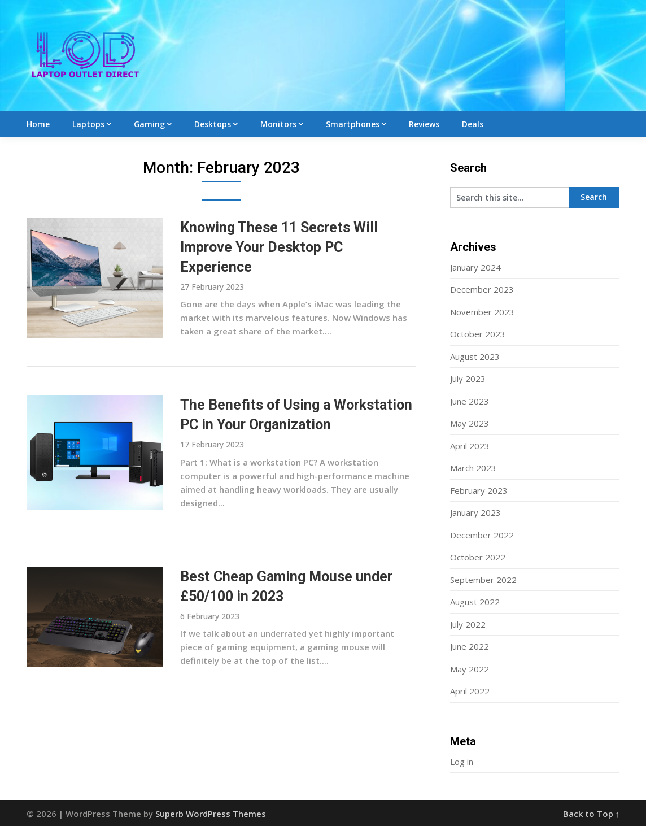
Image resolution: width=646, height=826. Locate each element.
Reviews (424, 124)
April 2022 (470, 691)
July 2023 (468, 378)
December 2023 (482, 289)
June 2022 (469, 646)
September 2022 (483, 579)
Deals (472, 124)
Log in (461, 761)
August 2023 (475, 356)
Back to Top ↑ (591, 813)
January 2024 (475, 267)
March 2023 (473, 467)
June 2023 (469, 401)
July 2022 (468, 624)
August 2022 (475, 601)
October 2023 (477, 334)
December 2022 (482, 535)
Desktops (212, 124)
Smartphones (352, 124)
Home (38, 124)
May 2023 (469, 423)
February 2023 (479, 490)
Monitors (278, 124)
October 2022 (477, 557)
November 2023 (482, 312)
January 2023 (475, 512)
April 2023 (470, 445)
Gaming (149, 124)
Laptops (88, 124)
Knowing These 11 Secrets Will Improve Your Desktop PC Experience (279, 247)
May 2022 (469, 669)
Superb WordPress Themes (210, 813)
